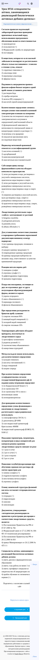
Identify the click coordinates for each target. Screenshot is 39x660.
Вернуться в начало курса (19, 600)
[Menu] (5, 3)
